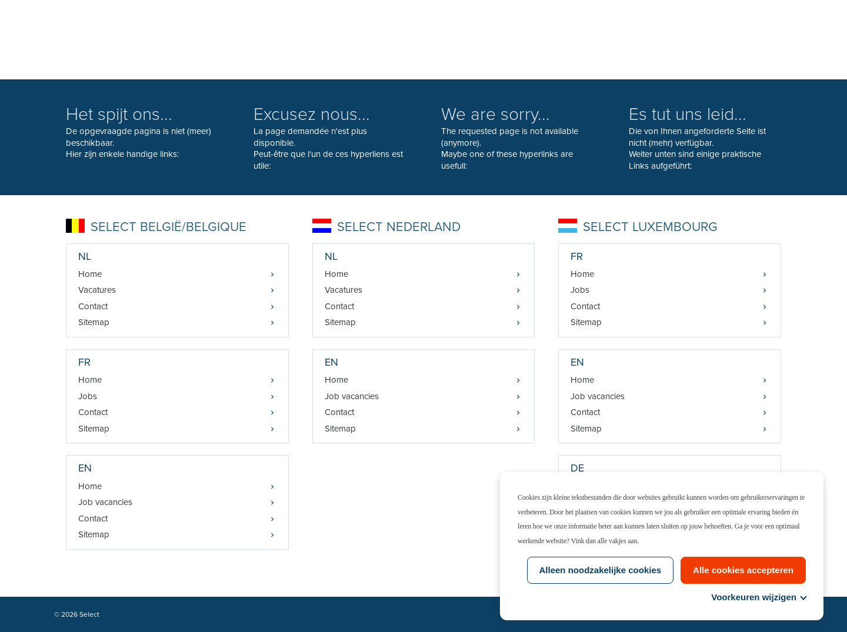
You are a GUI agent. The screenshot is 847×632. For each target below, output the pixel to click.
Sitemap (93, 322)
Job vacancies (105, 502)
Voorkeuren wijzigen (758, 597)
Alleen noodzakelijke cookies (600, 570)
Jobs (87, 396)
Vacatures (97, 290)
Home (90, 274)
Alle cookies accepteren (743, 570)
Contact (93, 306)
